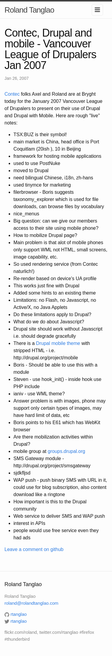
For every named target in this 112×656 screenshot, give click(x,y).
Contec (12, 94)
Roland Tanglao (29, 9)
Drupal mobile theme (58, 343)
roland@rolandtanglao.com (31, 603)
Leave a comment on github (33, 549)
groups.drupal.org (66, 451)
